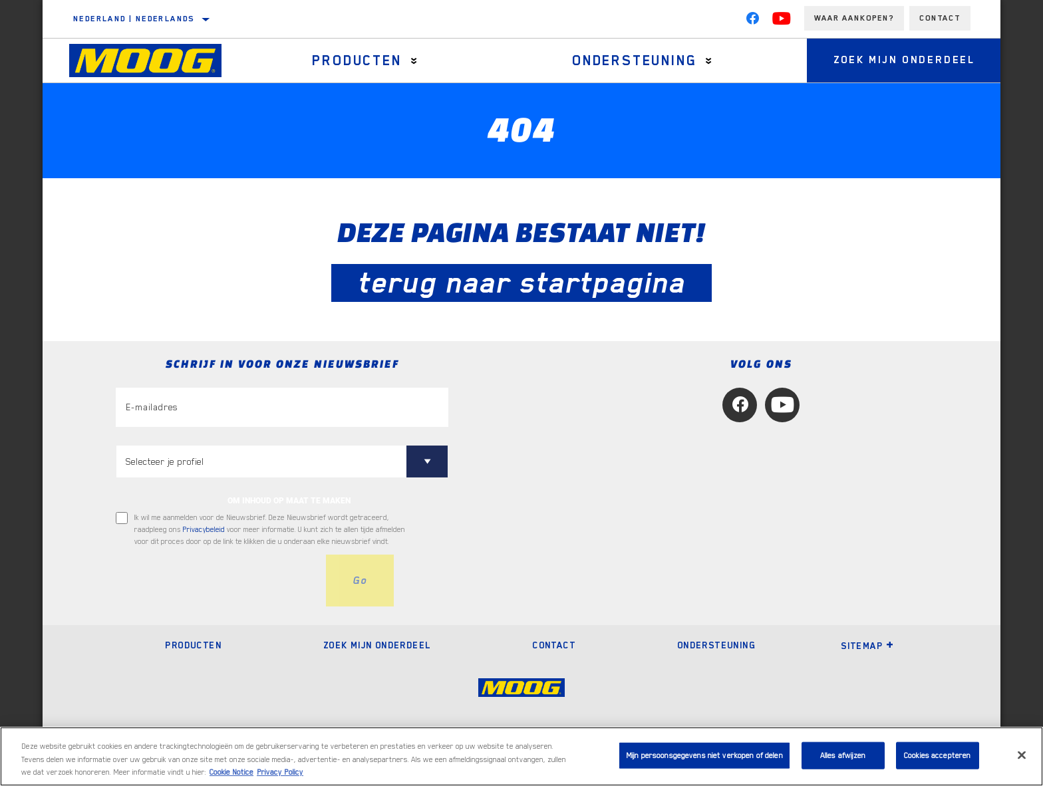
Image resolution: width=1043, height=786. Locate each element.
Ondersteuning (634, 60)
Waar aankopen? (854, 18)
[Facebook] (752, 21)
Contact (940, 18)
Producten (356, 60)
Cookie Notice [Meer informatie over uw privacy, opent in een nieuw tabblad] (231, 772)
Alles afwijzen (843, 755)
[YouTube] (781, 21)
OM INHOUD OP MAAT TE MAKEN (289, 500)
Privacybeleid (204, 529)
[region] (521, 756)
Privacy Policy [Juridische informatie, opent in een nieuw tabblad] (280, 772)
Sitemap (867, 645)
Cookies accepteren (937, 755)
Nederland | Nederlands (134, 18)
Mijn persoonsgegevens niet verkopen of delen (704, 755)
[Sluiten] (1021, 754)
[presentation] (217, 580)
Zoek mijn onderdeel (904, 60)
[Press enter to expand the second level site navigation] (414, 61)
